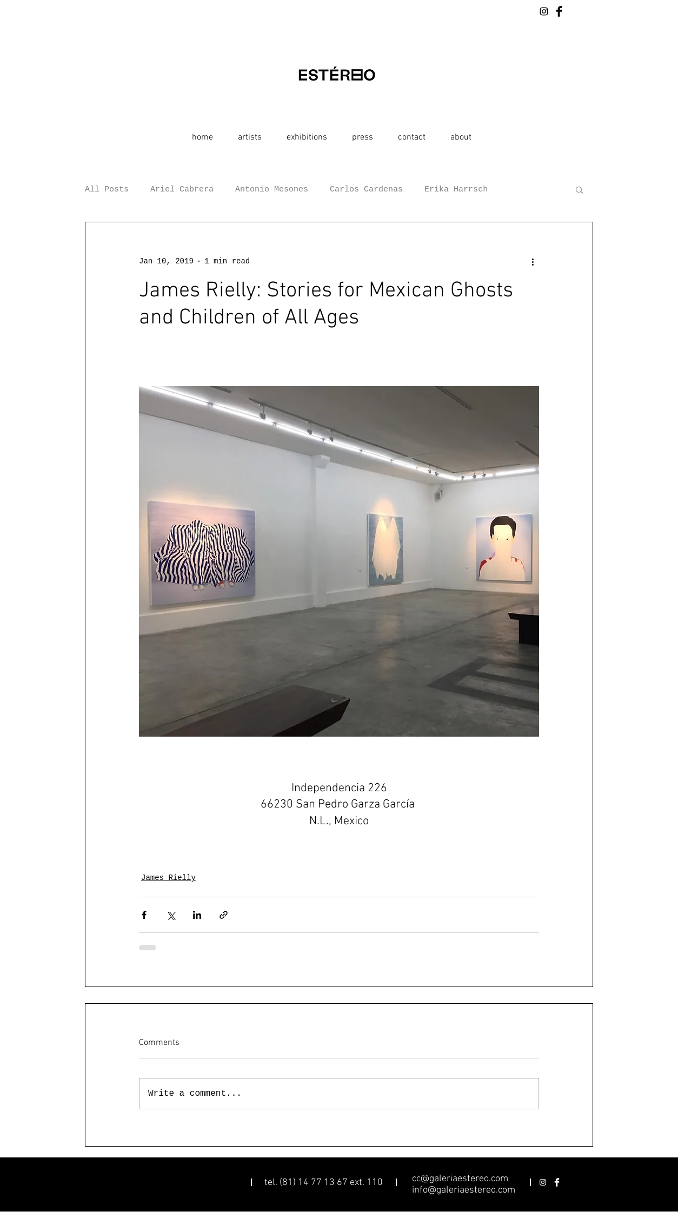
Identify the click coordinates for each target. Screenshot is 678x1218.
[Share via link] (223, 915)
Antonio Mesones (271, 189)
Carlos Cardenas (366, 189)
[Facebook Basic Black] (559, 11)
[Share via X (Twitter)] (170, 915)
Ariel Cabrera (182, 189)
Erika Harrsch (456, 189)
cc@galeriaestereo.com (460, 1178)
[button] (579, 189)
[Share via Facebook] (144, 915)
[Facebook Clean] (557, 1182)
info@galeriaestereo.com (463, 1190)
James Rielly (168, 877)
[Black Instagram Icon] (544, 11)
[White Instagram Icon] (543, 1182)
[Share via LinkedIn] (197, 915)
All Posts (107, 189)
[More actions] (532, 261)
